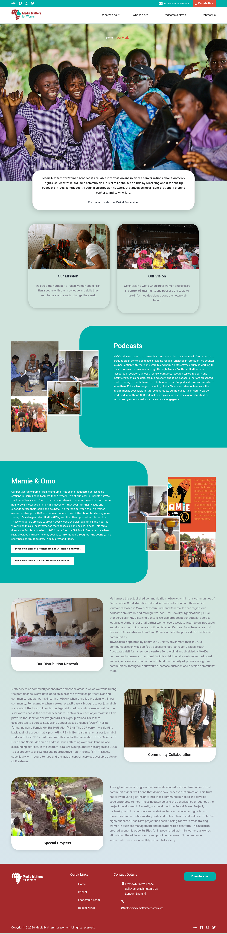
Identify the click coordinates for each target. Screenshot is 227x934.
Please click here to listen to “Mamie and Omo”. (44, 560)
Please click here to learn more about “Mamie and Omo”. (50, 548)
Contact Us (209, 15)
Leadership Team (89, 900)
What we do (109, 15)
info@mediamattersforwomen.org (166, 4)
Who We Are (140, 15)
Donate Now (196, 877)
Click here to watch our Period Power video (113, 202)
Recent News (86, 907)
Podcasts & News (175, 15)
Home (110, 37)
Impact (82, 892)
